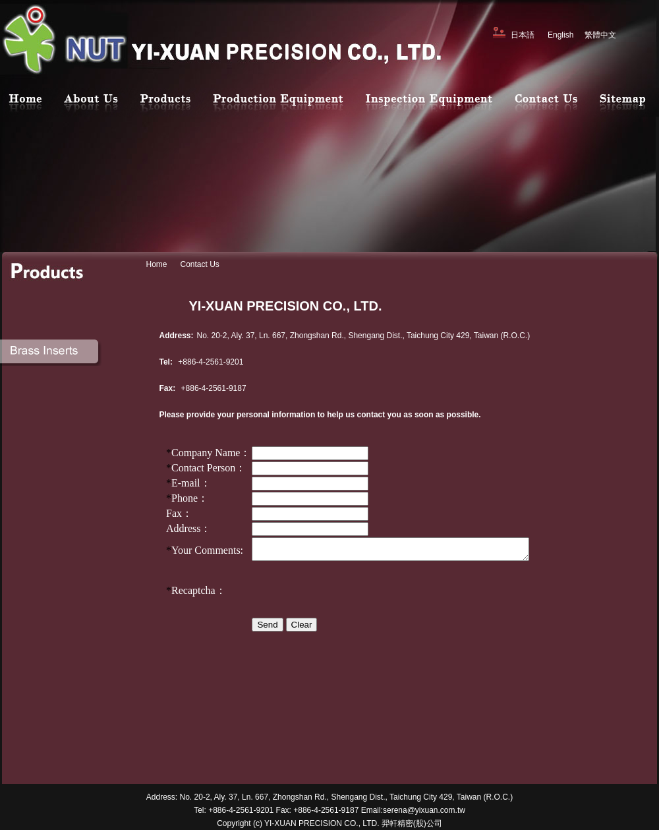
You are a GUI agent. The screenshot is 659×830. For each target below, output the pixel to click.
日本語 (522, 35)
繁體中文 (600, 35)
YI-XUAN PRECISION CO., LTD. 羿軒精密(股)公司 (353, 823)
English (560, 35)
